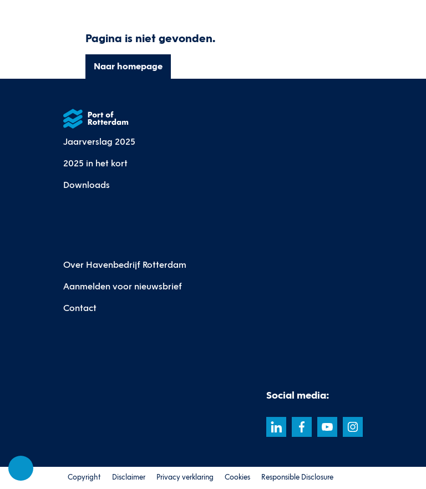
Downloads (86, 185)
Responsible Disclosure (297, 477)
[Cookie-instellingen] (21, 468)
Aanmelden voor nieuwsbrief (122, 286)
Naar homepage (128, 66)
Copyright (84, 477)
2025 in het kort (95, 163)
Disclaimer (128, 477)
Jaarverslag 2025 (99, 141)
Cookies (237, 477)
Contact (80, 308)
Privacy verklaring (185, 477)
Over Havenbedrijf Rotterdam (124, 264)
